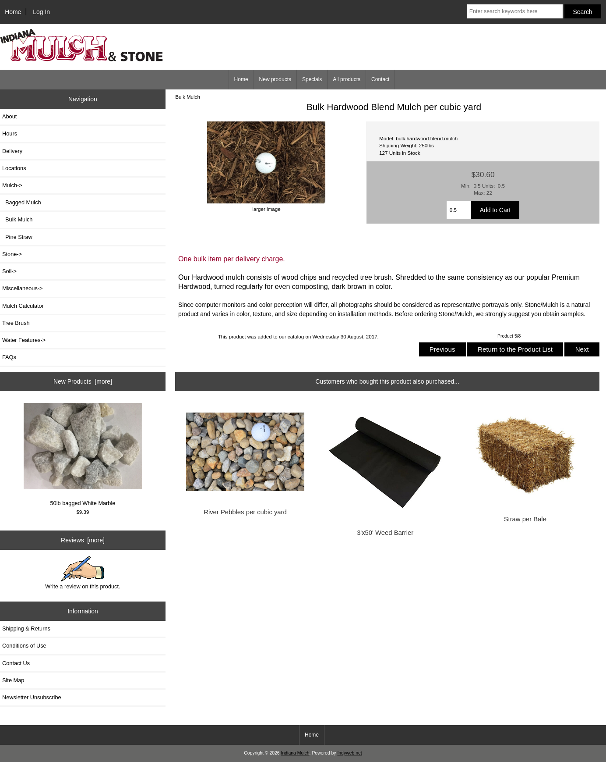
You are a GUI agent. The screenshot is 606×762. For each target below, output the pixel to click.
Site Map (13, 680)
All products (346, 79)
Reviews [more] (83, 540)
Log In (41, 11)
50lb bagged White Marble (83, 454)
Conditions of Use (24, 645)
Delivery (12, 151)
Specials (312, 79)
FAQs (9, 357)
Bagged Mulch (21, 202)
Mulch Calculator (23, 306)
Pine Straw (17, 237)
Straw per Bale (525, 519)
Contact (380, 79)
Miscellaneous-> (22, 288)
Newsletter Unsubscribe (31, 697)
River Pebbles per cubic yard (245, 512)
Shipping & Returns (26, 628)
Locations (14, 168)
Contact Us (16, 663)
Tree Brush (16, 323)
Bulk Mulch (187, 97)
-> (12, 185)
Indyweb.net (349, 753)
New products (275, 79)
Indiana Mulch (295, 753)
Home (13, 11)
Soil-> (9, 271)
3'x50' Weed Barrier (385, 532)
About (9, 116)
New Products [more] (82, 381)
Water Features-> (24, 340)
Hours (9, 133)
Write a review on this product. (82, 573)
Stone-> (12, 254)
